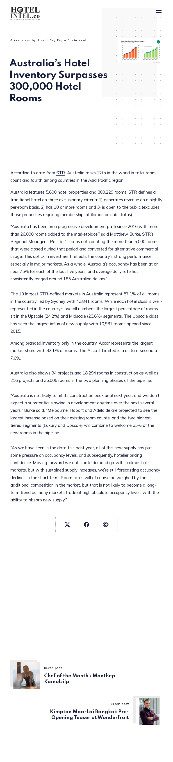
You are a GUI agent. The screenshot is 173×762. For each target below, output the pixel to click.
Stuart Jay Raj (50, 40)
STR (60, 172)
